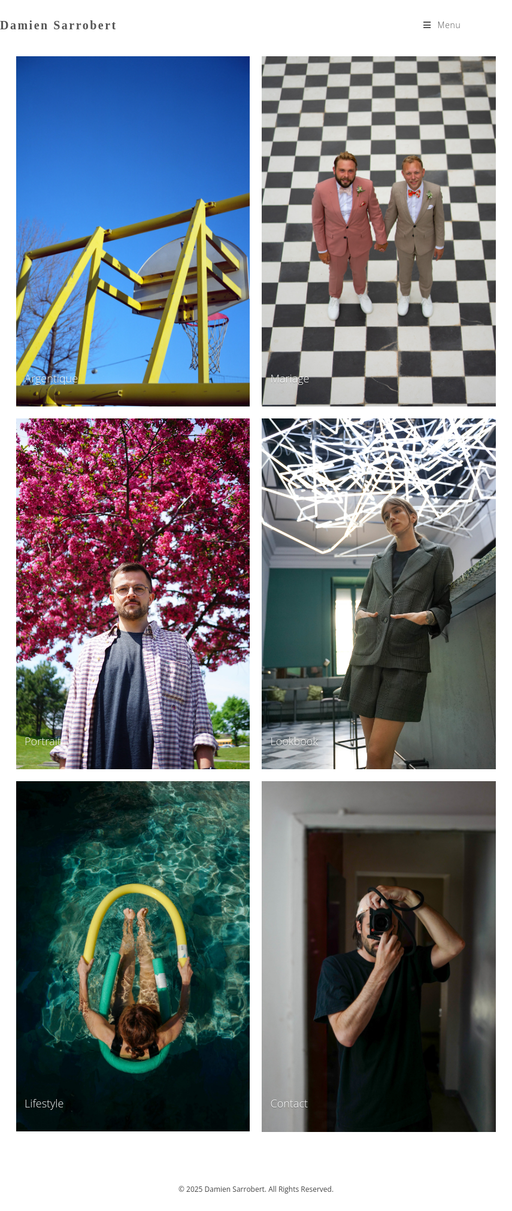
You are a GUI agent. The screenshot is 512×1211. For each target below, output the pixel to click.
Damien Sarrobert (58, 25)
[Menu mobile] (442, 25)
